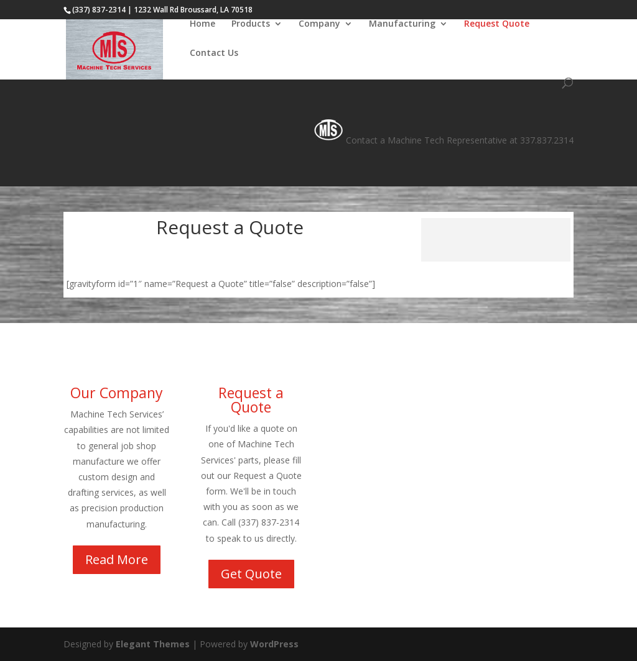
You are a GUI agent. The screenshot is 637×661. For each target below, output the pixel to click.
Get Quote (251, 573)
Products (250, 24)
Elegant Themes (153, 644)
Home (202, 24)
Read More (116, 559)
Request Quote (496, 24)
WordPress (274, 644)
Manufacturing (402, 24)
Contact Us (214, 53)
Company (319, 24)
